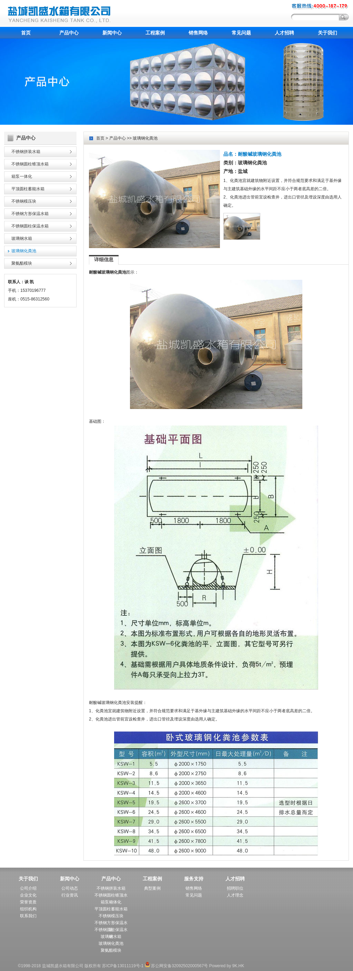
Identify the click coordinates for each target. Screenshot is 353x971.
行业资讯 (69, 895)
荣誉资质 (28, 902)
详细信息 (103, 259)
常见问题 (241, 32)
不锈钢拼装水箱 (25, 151)
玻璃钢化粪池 (23, 250)
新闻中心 (112, 32)
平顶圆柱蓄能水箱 (27, 188)
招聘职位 (235, 888)
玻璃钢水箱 (21, 238)
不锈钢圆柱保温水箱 (30, 226)
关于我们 (327, 32)
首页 (26, 32)
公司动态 (69, 888)
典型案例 (152, 888)
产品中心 (69, 32)
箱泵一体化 (21, 176)
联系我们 (28, 915)
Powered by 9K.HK (226, 965)
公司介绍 (28, 888)
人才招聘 (284, 32)
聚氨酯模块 (21, 263)
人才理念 (235, 895)
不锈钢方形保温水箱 (30, 213)
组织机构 (28, 909)
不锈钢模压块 (23, 201)
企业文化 (28, 895)
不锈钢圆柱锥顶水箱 (30, 164)
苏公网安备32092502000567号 (176, 965)
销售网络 (198, 32)
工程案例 (155, 32)
